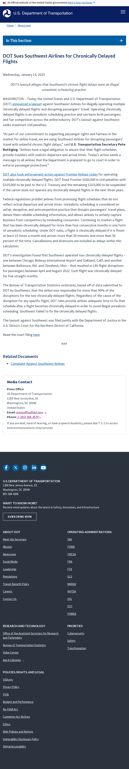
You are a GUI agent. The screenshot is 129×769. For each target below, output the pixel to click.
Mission (7, 548)
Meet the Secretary (14, 541)
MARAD (71, 585)
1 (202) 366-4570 (29, 418)
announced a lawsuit (27, 105)
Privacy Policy (11, 688)
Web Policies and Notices (18, 733)
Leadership (9, 571)
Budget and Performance (18, 703)
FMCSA (71, 556)
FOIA (6, 696)
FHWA (71, 548)
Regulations (10, 578)
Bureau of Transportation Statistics (24, 647)
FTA (69, 571)
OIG (69, 600)
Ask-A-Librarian (13, 661)
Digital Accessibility (14, 748)
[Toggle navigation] (123, 11)
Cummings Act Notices (16, 718)
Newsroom (24, 27)
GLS (69, 578)
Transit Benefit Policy (16, 585)
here (36, 336)
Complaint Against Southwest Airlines (38, 365)
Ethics (6, 726)
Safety (71, 642)
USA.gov (8, 681)
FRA (69, 563)
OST (70, 608)
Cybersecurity (75, 635)
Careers (7, 593)
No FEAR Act (10, 711)
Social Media (10, 563)
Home (10, 27)
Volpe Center (11, 654)
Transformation (76, 650)
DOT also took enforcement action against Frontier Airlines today (50, 176)
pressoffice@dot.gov (31, 414)
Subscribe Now (20, 518)
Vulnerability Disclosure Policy (21, 741)
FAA (69, 541)
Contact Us (10, 600)
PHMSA (71, 615)
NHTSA (71, 593)
